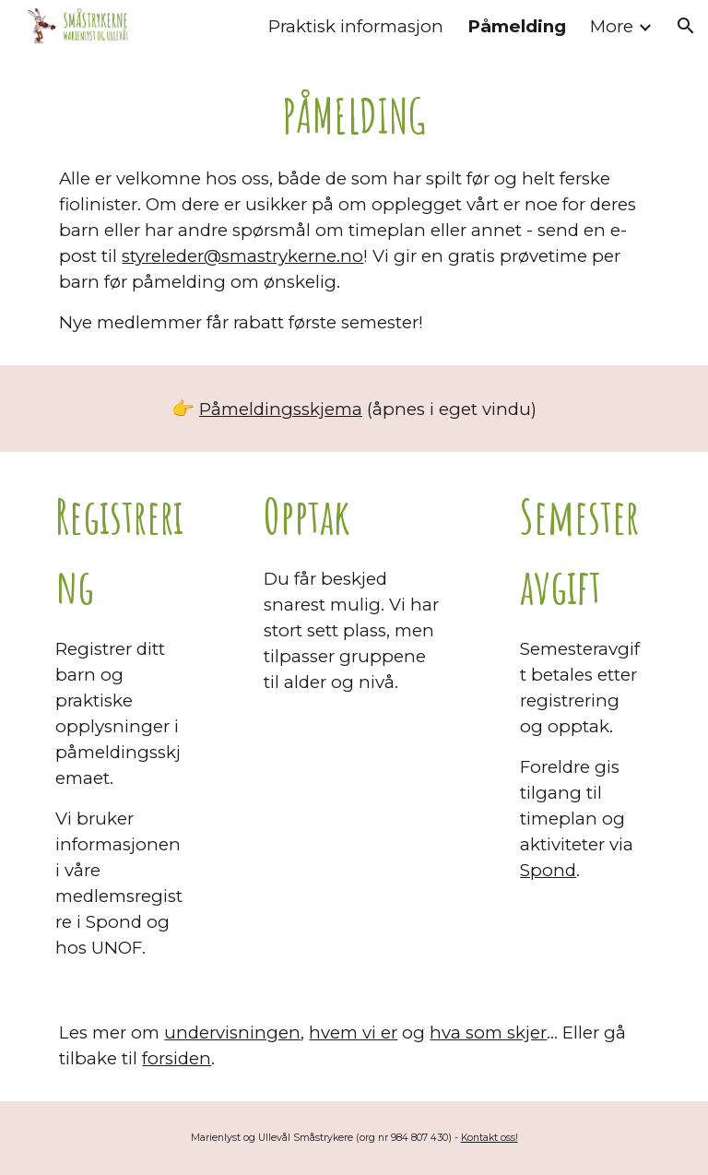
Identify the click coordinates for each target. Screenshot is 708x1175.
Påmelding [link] (516, 26)
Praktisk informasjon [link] (355, 26)
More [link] (611, 26)
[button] (686, 26)
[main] (353, 208)
